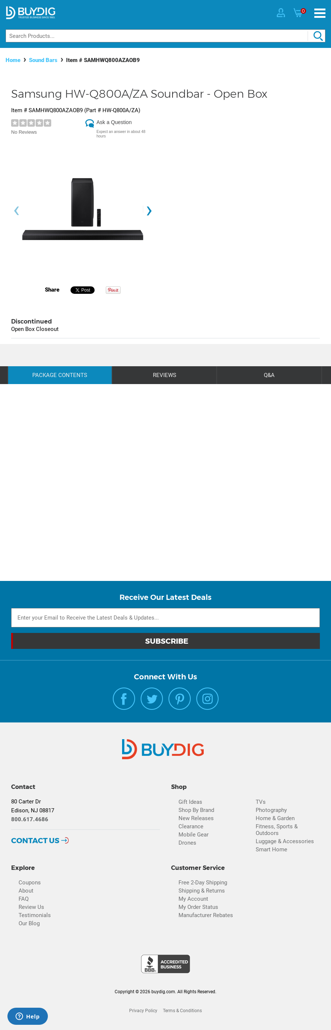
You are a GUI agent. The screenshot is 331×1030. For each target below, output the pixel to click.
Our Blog (29, 923)
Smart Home (271, 849)
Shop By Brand (196, 810)
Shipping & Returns (201, 890)
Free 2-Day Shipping (202, 882)
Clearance (190, 826)
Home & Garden (275, 818)
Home (13, 60)
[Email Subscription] (165, 617)
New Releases (196, 818)
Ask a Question (114, 122)
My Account (193, 899)
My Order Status (198, 907)
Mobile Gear (193, 834)
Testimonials (35, 915)
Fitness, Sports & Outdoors (277, 829)
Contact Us (35, 840)
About (26, 890)
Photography (271, 810)
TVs (261, 802)
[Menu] (319, 13)
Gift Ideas (190, 802)
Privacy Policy (143, 1010)
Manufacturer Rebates (205, 915)
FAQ (24, 899)
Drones (187, 842)
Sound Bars (43, 60)
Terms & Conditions (182, 1010)
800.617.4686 (29, 819)
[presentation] (16, 211)
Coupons (30, 882)
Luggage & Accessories (285, 841)
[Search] (165, 35)
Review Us (31, 907)
